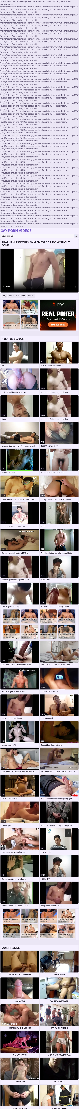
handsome (20, 296)
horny (11, 296)
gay (4, 296)
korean (30, 296)
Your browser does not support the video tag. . (39, 271)
